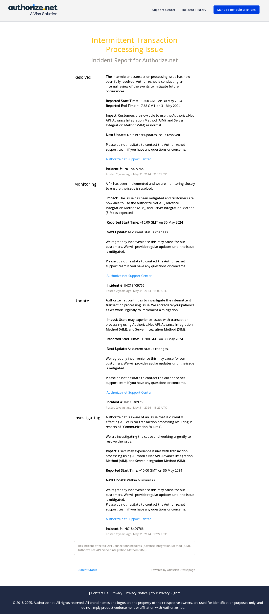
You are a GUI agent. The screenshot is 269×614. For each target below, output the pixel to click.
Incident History (194, 10)
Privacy (117, 593)
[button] (236, 9)
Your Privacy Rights (165, 593)
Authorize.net (160, 60)
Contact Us (99, 593)
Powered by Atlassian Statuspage (173, 570)
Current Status (85, 570)
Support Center (163, 10)
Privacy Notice (137, 593)
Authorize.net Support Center (128, 159)
